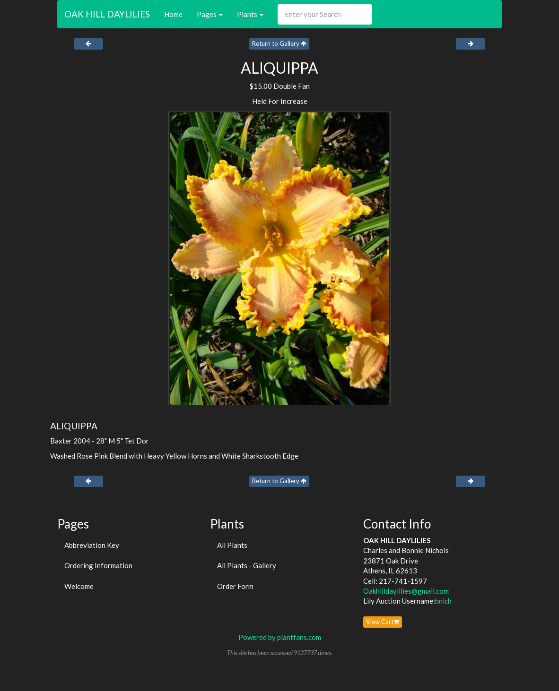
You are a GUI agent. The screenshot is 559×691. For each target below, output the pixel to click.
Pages (210, 14)
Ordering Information (98, 565)
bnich (443, 601)
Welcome (79, 586)
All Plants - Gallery (246, 565)
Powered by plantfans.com (279, 637)
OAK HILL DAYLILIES (107, 14)
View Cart (382, 621)
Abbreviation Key (91, 545)
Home (173, 14)
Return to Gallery (279, 43)
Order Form (235, 586)
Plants (250, 14)
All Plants (232, 545)
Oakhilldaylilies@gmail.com (406, 591)
